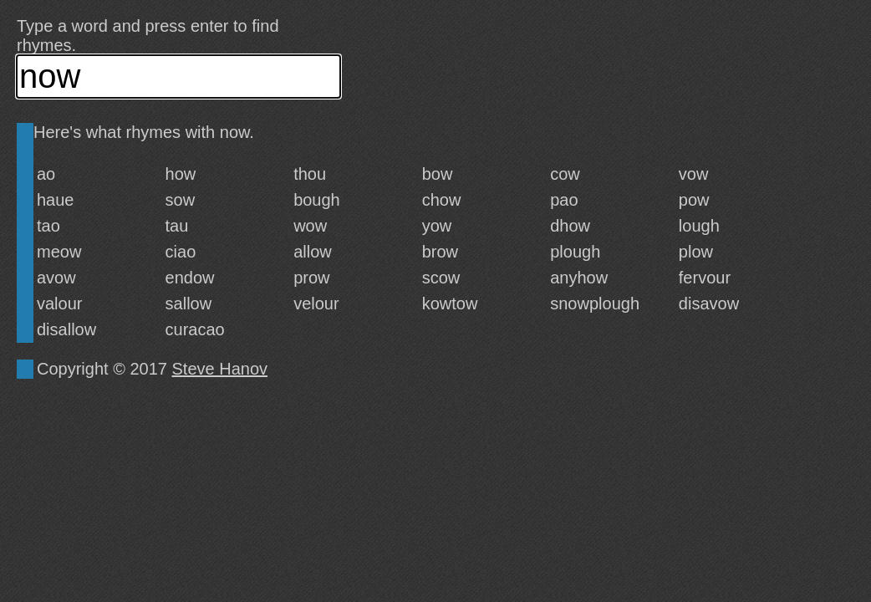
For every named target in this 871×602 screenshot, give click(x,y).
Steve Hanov (220, 369)
